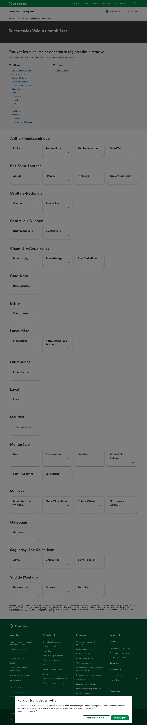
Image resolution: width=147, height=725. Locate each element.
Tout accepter (120, 718)
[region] (73, 709)
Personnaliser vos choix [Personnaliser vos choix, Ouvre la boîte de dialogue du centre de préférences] (96, 718)
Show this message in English (29, 711)
